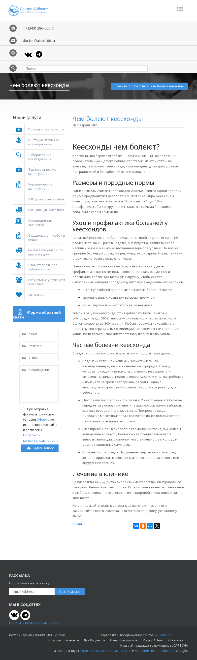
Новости (139, 86)
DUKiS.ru (165, 635)
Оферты (43, 419)
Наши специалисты (124, 640)
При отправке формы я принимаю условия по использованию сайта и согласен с (41, 425)
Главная (121, 86)
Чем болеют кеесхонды (167, 86)
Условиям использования (155, 650)
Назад (77, 523)
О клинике (175, 640)
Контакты (72, 640)
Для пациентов (94, 640)
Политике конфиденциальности (105, 650)
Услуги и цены (153, 640)
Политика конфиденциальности (35, 622)
